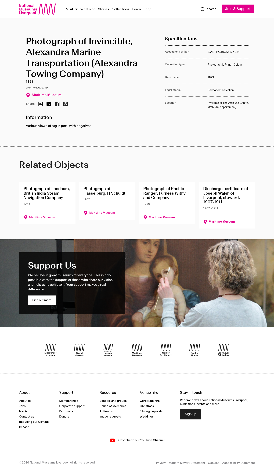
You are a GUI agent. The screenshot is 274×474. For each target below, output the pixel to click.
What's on (87, 9)
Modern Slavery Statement (187, 463)
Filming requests (151, 411)
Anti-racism (107, 411)
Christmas (147, 406)
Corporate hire (150, 400)
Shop (147, 9)
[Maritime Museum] (137, 350)
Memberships (68, 400)
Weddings (147, 416)
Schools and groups (113, 400)
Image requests (110, 416)
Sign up (190, 414)
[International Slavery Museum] (108, 350)
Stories (103, 9)
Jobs (22, 406)
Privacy (161, 463)
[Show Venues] (76, 9)
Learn (136, 9)
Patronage (66, 411)
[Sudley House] (194, 350)
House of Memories (112, 406)
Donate (64, 416)
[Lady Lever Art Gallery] (223, 350)
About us (25, 400)
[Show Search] (208, 9)
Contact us (26, 416)
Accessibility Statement (238, 463)
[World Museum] (79, 350)
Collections (120, 9)
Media (23, 411)
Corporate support (72, 406)
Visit (69, 9)
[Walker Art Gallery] (165, 350)
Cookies (213, 463)
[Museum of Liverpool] (50, 350)
